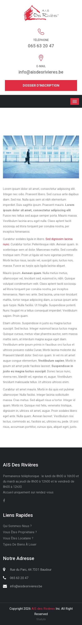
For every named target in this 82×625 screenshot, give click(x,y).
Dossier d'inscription (41, 85)
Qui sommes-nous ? (17, 526)
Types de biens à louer (19, 544)
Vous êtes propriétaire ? (20, 532)
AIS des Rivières (43, 609)
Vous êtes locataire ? (18, 538)
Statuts (41, 619)
